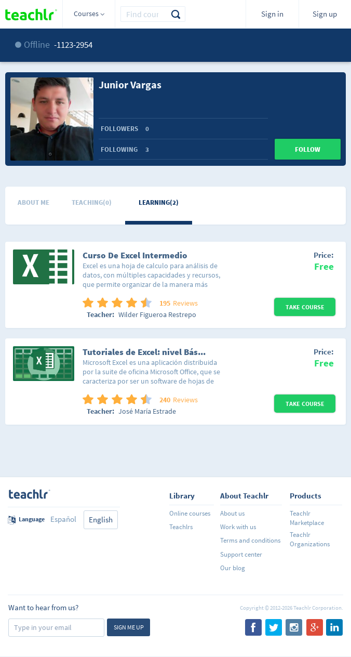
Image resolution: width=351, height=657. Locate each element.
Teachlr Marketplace (307, 518)
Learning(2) (159, 202)
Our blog (232, 567)
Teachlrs (181, 526)
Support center (241, 554)
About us (232, 513)
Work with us (238, 526)
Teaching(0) (92, 202)
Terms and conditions (250, 540)
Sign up (325, 14)
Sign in (272, 14)
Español (63, 519)
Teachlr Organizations (310, 539)
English (101, 519)
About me (33, 202)
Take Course (305, 307)
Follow (307, 149)
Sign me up (129, 627)
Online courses (189, 513)
